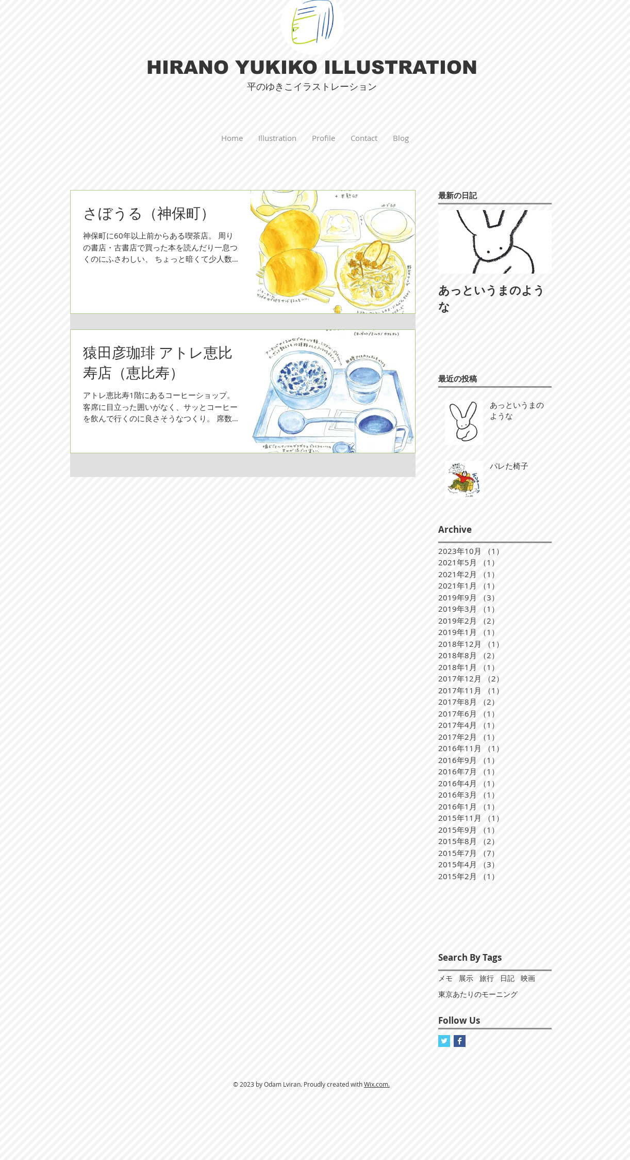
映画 (528, 978)
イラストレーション (335, 86)
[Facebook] (460, 1041)
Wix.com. (377, 1084)
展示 (466, 978)
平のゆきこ (270, 87)
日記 (507, 978)
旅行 (486, 978)
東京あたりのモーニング (478, 994)
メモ (445, 978)
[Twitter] (444, 1041)
